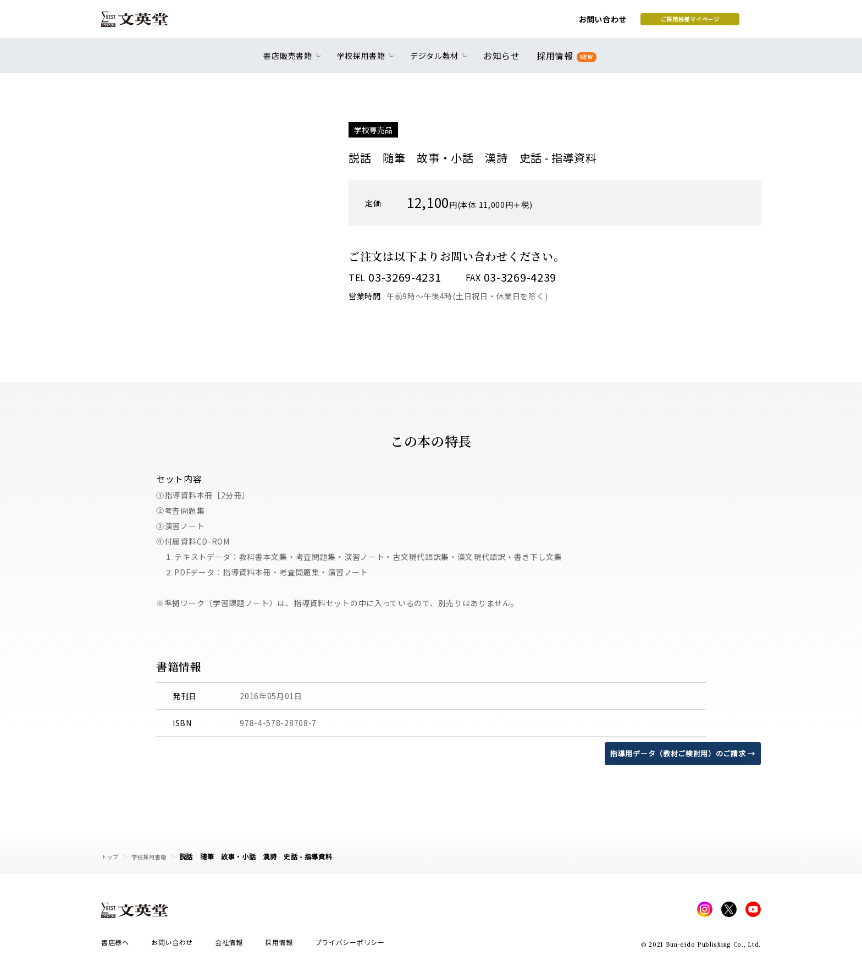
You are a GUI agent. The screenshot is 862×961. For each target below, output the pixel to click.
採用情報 (564, 62)
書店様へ (115, 945)
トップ (111, 856)
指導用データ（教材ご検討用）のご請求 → (677, 753)
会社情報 (229, 945)
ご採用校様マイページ (601, 22)
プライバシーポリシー (350, 945)
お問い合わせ (514, 23)
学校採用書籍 (155, 856)
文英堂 (144, 23)
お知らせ (504, 61)
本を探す (711, 22)
